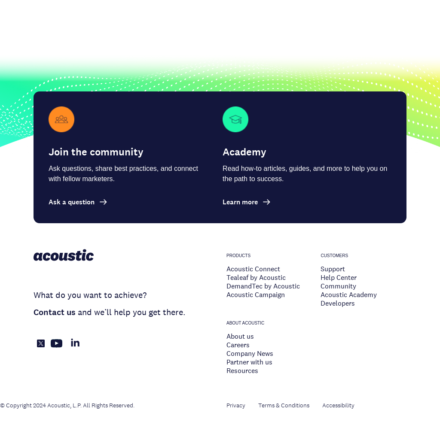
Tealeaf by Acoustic (256, 277)
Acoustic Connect (253, 268)
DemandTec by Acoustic (263, 286)
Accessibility (338, 405)
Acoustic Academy (349, 294)
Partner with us (249, 362)
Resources (242, 370)
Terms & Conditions (283, 405)
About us (240, 336)
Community (338, 286)
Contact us (55, 312)
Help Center (339, 277)
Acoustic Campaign (255, 294)
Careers (238, 344)
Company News (249, 353)
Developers (338, 303)
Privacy (235, 405)
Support (333, 268)
